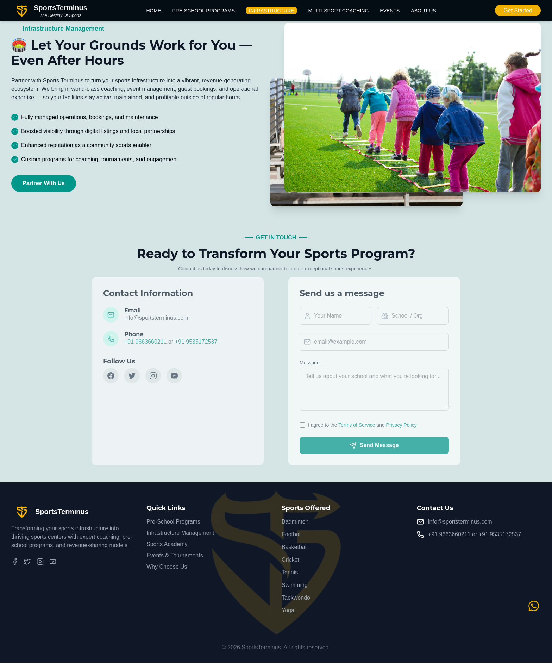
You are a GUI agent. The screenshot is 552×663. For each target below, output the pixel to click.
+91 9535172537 (191, 342)
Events (390, 10)
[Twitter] (27, 561)
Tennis (290, 572)
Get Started (517, 10)
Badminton (295, 522)
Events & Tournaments (174, 555)
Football (292, 534)
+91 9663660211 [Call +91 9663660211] (449, 534)
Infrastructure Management (180, 533)
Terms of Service (362, 425)
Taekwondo (296, 598)
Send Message (379, 445)
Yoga (288, 610)
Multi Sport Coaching (338, 10)
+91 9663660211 (140, 342)
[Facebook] (14, 561)
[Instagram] (40, 561)
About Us (423, 10)
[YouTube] (52, 561)
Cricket (290, 560)
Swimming (295, 585)
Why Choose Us (166, 567)
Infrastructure (271, 10)
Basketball (295, 547)
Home (153, 10)
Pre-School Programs (203, 10)
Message (315, 362)
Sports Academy (167, 544)
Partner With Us (44, 184)
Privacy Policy (406, 425)
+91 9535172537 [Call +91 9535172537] (500, 534)
